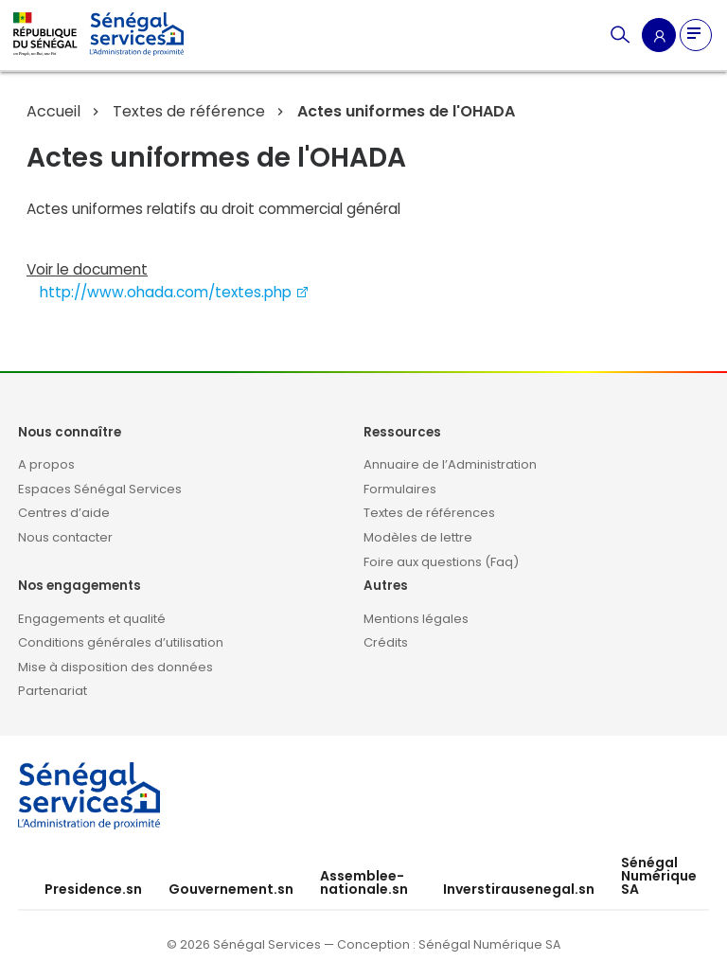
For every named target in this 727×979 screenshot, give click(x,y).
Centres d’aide (64, 513)
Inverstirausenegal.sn (518, 889)
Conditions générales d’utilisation (120, 642)
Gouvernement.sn (230, 889)
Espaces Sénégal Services (100, 489)
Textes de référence (189, 111)
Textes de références (429, 513)
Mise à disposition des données (115, 667)
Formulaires (400, 489)
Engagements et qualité (92, 619)
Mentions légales (416, 619)
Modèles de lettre (418, 537)
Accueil (53, 111)
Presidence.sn (93, 889)
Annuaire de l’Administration (450, 464)
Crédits (386, 642)
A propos (46, 464)
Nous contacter (65, 537)
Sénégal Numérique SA (659, 876)
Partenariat (52, 691)
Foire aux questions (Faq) (441, 562)
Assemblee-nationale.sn (364, 882)
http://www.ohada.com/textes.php (175, 292)
